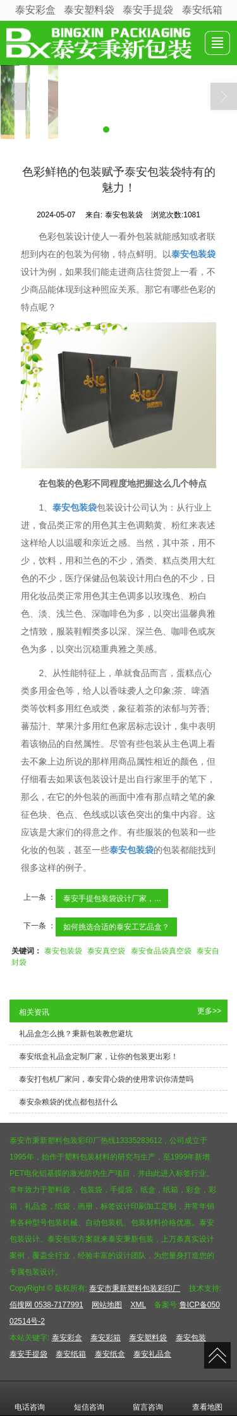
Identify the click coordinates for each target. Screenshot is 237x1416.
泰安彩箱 (105, 1337)
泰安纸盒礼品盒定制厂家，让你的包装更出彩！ (98, 1056)
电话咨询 (30, 1398)
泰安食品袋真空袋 (161, 951)
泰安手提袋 (148, 9)
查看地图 (207, 1398)
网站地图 (107, 1304)
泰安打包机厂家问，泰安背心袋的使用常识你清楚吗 (106, 1079)
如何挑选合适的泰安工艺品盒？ (116, 927)
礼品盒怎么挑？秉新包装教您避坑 (76, 1033)
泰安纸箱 (202, 9)
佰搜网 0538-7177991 (46, 1304)
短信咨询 (89, 1398)
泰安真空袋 (106, 951)
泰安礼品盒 (152, 1354)
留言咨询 (148, 1398)
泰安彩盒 (35, 9)
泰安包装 (191, 1337)
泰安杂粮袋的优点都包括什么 (68, 1102)
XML (138, 1304)
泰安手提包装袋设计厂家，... (112, 898)
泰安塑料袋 (89, 9)
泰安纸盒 (110, 1354)
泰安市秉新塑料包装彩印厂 (134, 1288)
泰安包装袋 (63, 951)
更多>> (209, 1011)
